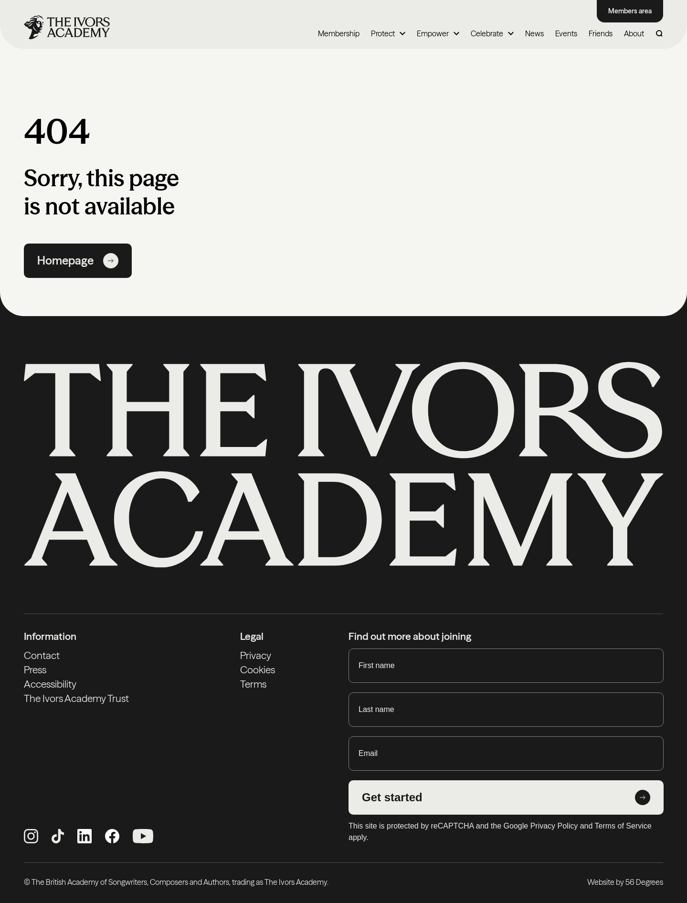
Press (35, 670)
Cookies (257, 670)
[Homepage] (67, 27)
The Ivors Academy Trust (76, 698)
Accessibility (50, 684)
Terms (253, 684)
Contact (42, 655)
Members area (630, 11)
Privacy (255, 655)
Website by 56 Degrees (625, 882)
